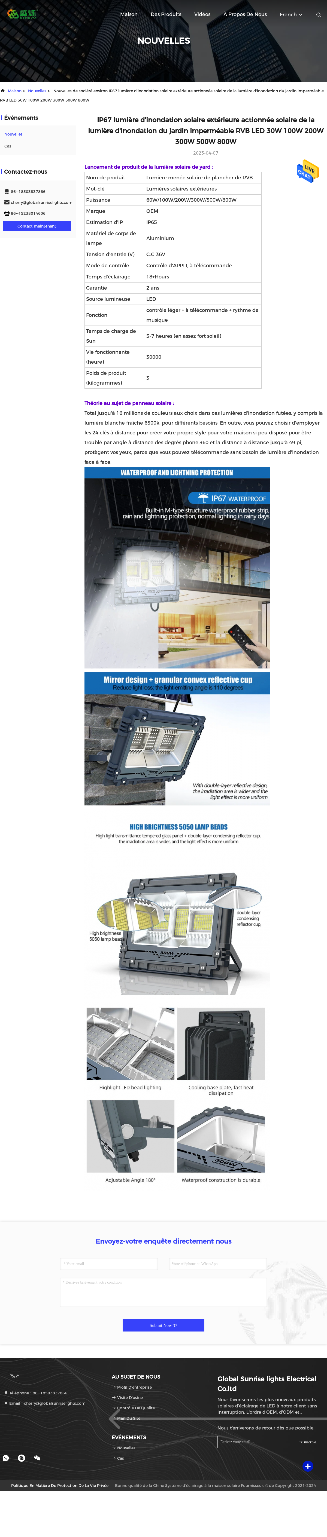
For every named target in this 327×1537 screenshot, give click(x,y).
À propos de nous (245, 14)
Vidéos (202, 14)
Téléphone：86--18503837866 (35, 1393)
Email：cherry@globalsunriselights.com (45, 1403)
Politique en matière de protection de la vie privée (59, 1485)
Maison (129, 14)
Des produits (166, 14)
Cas (7, 146)
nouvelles (37, 90)
